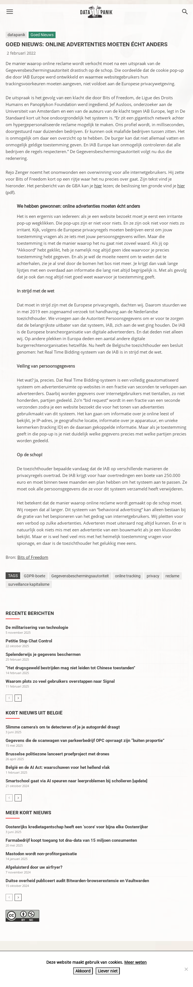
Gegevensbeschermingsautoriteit (80, 576)
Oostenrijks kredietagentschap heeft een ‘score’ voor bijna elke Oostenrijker (77, 826)
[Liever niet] (186, 969)
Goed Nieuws (42, 35)
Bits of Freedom (32, 557)
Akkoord (83, 971)
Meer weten (135, 962)
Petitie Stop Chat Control (29, 641)
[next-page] (18, 698)
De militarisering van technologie (37, 627)
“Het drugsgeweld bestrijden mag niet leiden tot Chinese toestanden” (70, 667)
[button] (10, 11)
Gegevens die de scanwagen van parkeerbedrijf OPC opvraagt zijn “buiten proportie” (85, 740)
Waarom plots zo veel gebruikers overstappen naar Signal (60, 681)
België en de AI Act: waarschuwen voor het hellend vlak (58, 767)
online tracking (128, 576)
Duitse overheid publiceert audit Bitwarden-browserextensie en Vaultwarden (77, 880)
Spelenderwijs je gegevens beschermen (43, 654)
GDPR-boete (34, 576)
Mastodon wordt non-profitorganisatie (41, 853)
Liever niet (108, 971)
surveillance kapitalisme (28, 584)
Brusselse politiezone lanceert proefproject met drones (57, 754)
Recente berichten (30, 613)
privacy (153, 576)
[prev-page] (9, 698)
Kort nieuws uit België (34, 713)
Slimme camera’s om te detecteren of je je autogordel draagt (63, 727)
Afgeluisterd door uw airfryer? (34, 867)
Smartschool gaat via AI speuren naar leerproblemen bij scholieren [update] (76, 780)
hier (98, 185)
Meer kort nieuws (28, 812)
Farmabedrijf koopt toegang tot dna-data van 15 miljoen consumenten (71, 840)
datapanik (16, 35)
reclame (172, 576)
